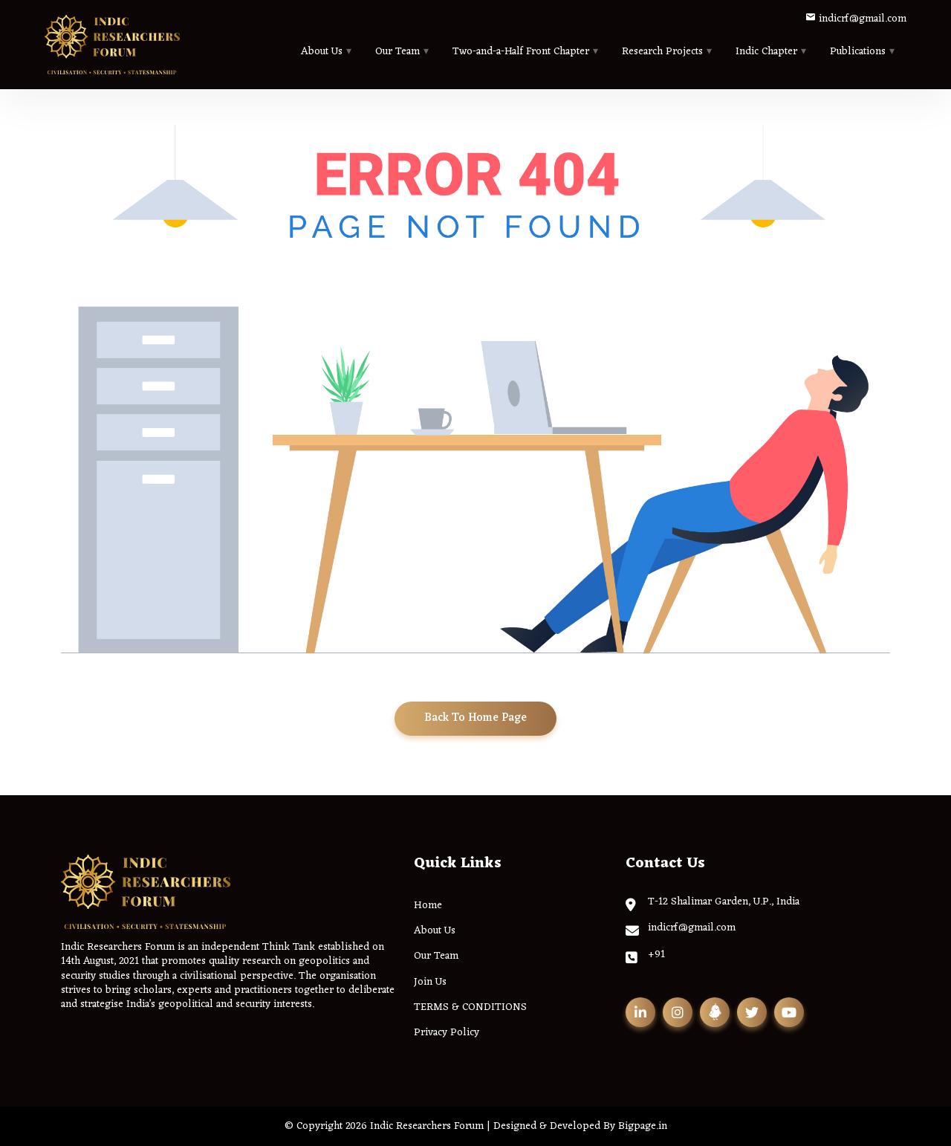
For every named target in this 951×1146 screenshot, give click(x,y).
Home (428, 905)
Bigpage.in (642, 1126)
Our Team (397, 51)
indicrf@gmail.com (855, 19)
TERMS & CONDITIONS (470, 1007)
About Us (322, 51)
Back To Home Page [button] (475, 718)
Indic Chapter (766, 51)
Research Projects (662, 51)
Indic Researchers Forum (427, 1126)
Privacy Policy (446, 1032)
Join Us (430, 982)
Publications (858, 51)
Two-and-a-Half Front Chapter (520, 51)
